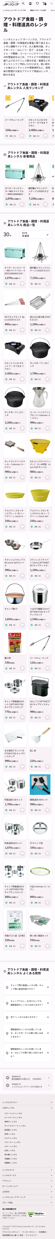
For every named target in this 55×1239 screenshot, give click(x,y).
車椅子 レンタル (10, 1121)
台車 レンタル (9, 1150)
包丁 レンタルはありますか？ (24, 1017)
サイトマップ (31, 1235)
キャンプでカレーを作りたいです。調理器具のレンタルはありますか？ (27, 1003)
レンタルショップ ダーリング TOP (14, 10)
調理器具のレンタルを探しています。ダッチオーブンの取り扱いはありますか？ (27, 1033)
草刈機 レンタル (10, 1154)
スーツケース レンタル (13, 1117)
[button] (44, 3)
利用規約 (42, 1232)
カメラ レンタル (10, 1138)
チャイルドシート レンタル (15, 1125)
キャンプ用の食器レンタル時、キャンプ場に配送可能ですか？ (27, 987)
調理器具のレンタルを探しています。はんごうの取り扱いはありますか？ (27, 1053)
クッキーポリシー (29, 1232)
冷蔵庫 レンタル (10, 1158)
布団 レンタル (9, 1134)
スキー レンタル (10, 1146)
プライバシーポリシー (11, 1232)
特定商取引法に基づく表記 (12, 1235)
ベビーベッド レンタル (13, 1113)
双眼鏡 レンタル (10, 1162)
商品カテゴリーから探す (38, 10)
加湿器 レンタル (10, 1129)
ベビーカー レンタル (12, 1142)
